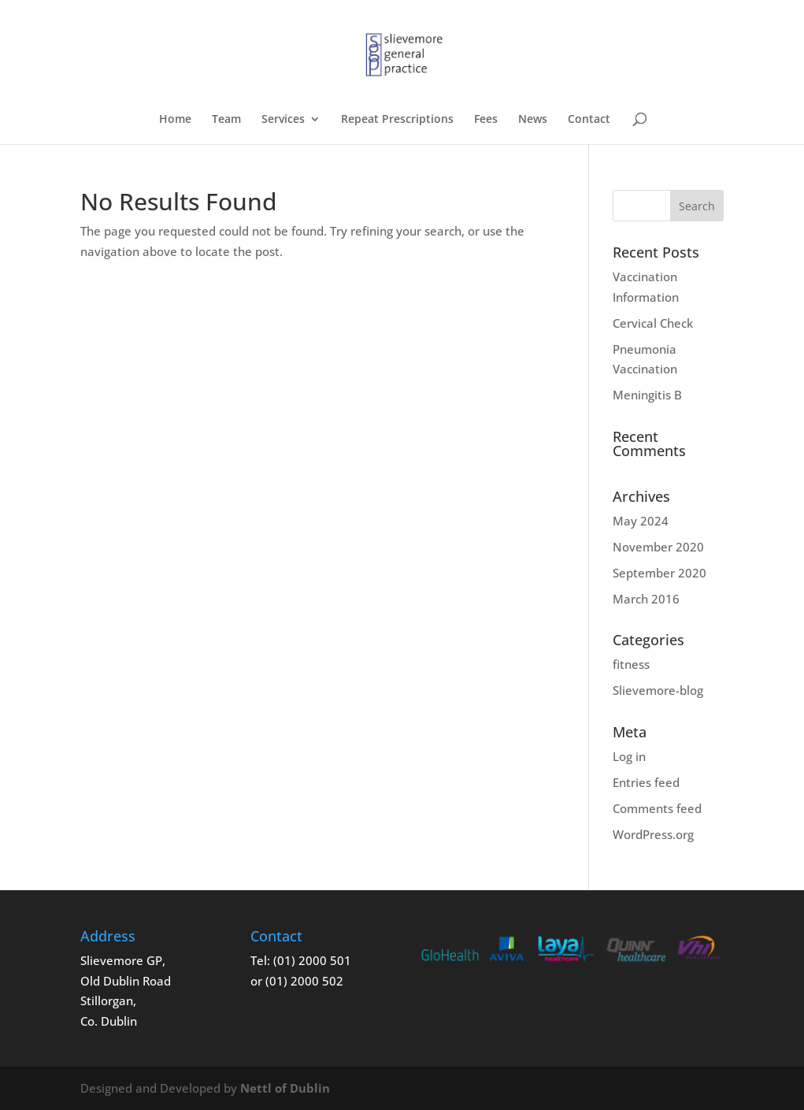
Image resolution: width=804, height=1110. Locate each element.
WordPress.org (653, 834)
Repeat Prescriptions (397, 119)
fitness (631, 664)
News (532, 119)
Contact (589, 119)
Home (175, 119)
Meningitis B (647, 395)
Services (283, 119)
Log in (629, 756)
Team (226, 119)
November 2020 (658, 547)
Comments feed (657, 808)
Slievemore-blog (658, 690)
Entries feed (646, 782)
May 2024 (641, 521)
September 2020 (659, 573)
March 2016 (646, 599)
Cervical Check (653, 323)
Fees (486, 119)
